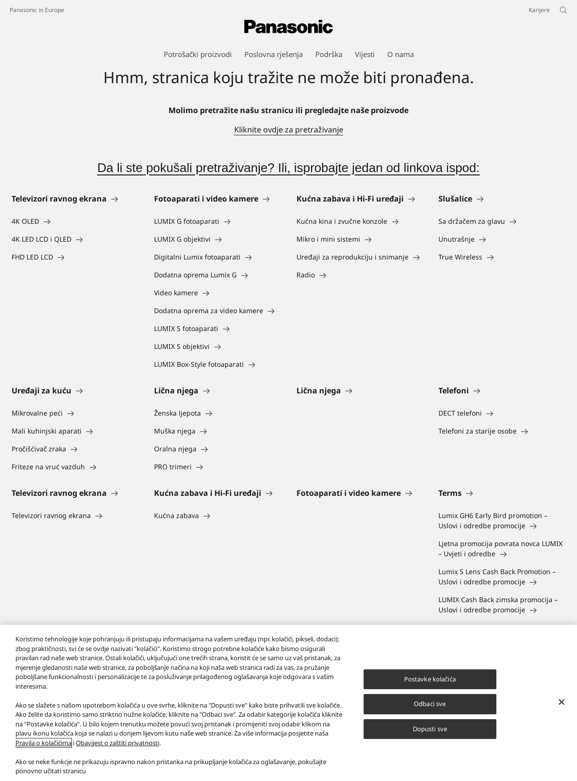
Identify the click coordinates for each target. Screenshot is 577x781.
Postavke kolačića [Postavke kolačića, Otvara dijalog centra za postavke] (430, 679)
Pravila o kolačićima (43, 742)
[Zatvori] (561, 701)
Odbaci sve (430, 703)
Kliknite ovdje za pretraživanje (288, 129)
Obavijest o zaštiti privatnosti (117, 742)
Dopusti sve (430, 728)
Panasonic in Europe (37, 10)
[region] (288, 703)
